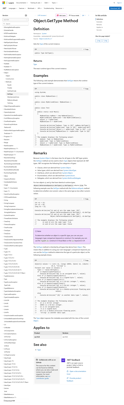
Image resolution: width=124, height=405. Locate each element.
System (44, 33)
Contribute (36, 399)
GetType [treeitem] (10, 76)
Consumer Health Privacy (59, 399)
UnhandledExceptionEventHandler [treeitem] (15, 304)
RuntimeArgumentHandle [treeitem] (12, 146)
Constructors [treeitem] (10, 61)
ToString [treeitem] (10, 85)
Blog (28, 399)
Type (41, 44)
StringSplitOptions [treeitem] (10, 194)
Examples (99, 22)
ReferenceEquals (77, 188)
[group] (62, 118)
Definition (100, 19)
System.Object (45, 158)
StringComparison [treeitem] (10, 188)
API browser (42, 15)
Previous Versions (18, 399)
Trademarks (85, 399)
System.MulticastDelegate (71, 178)
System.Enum (70, 175)
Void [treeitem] (5, 373)
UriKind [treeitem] (6, 328)
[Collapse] (26, 15)
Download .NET (115, 8)
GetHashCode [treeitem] (11, 73)
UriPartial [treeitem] (7, 334)
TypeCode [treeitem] (7, 267)
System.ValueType (69, 170)
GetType (70, 80)
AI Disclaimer (6, 399)
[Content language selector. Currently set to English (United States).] (11, 393)
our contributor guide (43, 377)
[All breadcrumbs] (35, 15)
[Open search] (114, 3)
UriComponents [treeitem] (9, 313)
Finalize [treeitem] (9, 70)
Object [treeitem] (8, 58)
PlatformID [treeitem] (7, 109)
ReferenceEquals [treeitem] (12, 82)
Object (79, 247)
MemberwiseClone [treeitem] (13, 79)
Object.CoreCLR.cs (45, 39)
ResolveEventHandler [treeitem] (10, 143)
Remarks (99, 25)
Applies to (100, 27)
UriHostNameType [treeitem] (10, 325)
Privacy (45, 399)
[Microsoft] (3, 2)
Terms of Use (75, 399)
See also (99, 30)
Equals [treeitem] (9, 67)
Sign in (119, 3)
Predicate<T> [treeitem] (8, 115)
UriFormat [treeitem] (7, 319)
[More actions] (89, 15)
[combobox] (15, 19)
